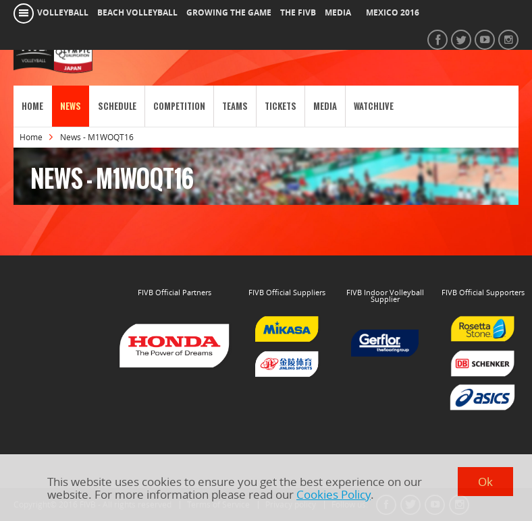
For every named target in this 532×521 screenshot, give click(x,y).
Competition (179, 106)
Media (325, 106)
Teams (235, 106)
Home (32, 106)
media (338, 12)
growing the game (228, 12)
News (70, 106)
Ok (485, 481)
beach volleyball (137, 12)
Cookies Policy (333, 494)
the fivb (298, 12)
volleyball (62, 12)
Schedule (117, 106)
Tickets (280, 106)
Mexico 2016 (392, 12)
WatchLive (374, 106)
